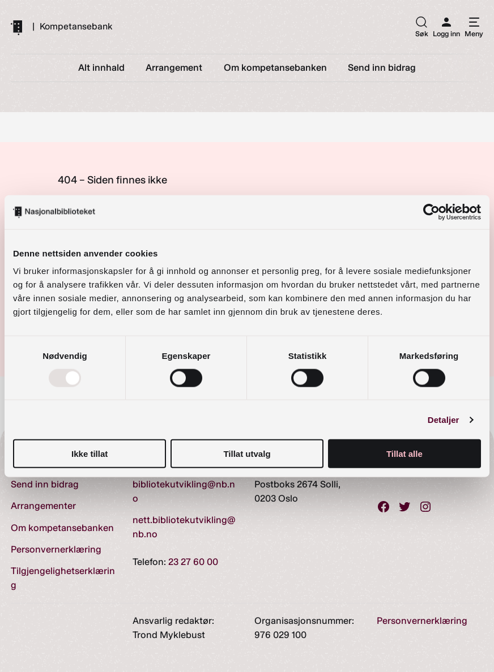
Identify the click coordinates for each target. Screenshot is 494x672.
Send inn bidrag (45, 484)
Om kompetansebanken (62, 527)
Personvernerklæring (56, 549)
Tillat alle (404, 454)
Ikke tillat (89, 454)
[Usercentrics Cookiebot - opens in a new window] (431, 211)
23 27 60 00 (193, 561)
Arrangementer (43, 505)
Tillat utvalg (246, 454)
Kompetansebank (76, 26)
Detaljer (443, 419)
